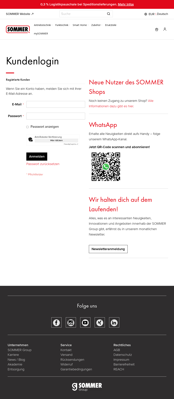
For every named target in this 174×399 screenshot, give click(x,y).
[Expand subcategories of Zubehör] (102, 25)
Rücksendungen (72, 360)
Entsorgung (16, 369)
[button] (156, 14)
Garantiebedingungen (76, 369)
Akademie (15, 364)
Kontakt (66, 350)
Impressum (121, 360)
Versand (66, 355)
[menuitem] (43, 25)
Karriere (13, 355)
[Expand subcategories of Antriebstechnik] (52, 25)
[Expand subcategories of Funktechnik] (69, 25)
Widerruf (66, 364)
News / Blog (16, 360)
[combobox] (86, 14)
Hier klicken (56, 140)
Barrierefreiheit (124, 364)
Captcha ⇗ (71, 144)
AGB (117, 350)
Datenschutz (123, 355)
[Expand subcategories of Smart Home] (88, 25)
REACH (119, 369)
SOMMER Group (19, 350)
